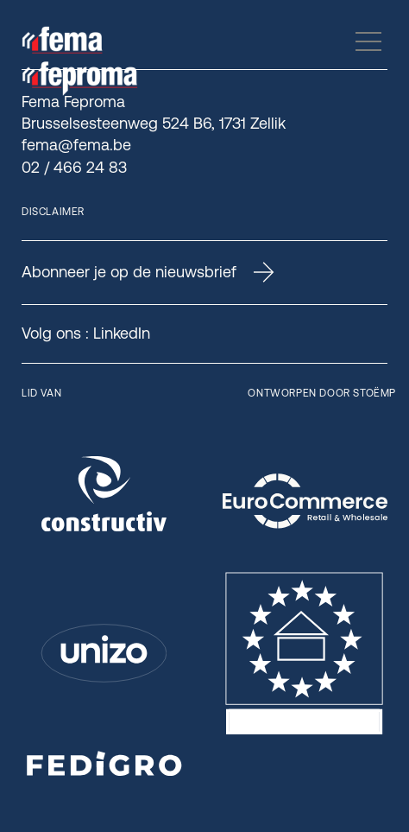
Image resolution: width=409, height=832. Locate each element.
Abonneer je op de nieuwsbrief (148, 272)
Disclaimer (53, 212)
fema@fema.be (76, 145)
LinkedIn (121, 333)
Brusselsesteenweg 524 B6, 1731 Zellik (154, 123)
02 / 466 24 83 (74, 167)
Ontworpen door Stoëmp (322, 393)
